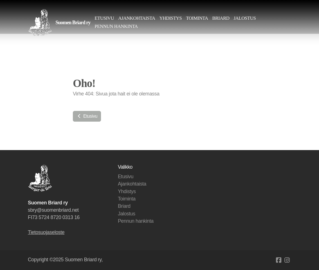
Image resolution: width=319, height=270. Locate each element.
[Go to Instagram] (287, 260)
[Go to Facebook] (278, 260)
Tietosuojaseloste (46, 232)
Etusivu (87, 116)
